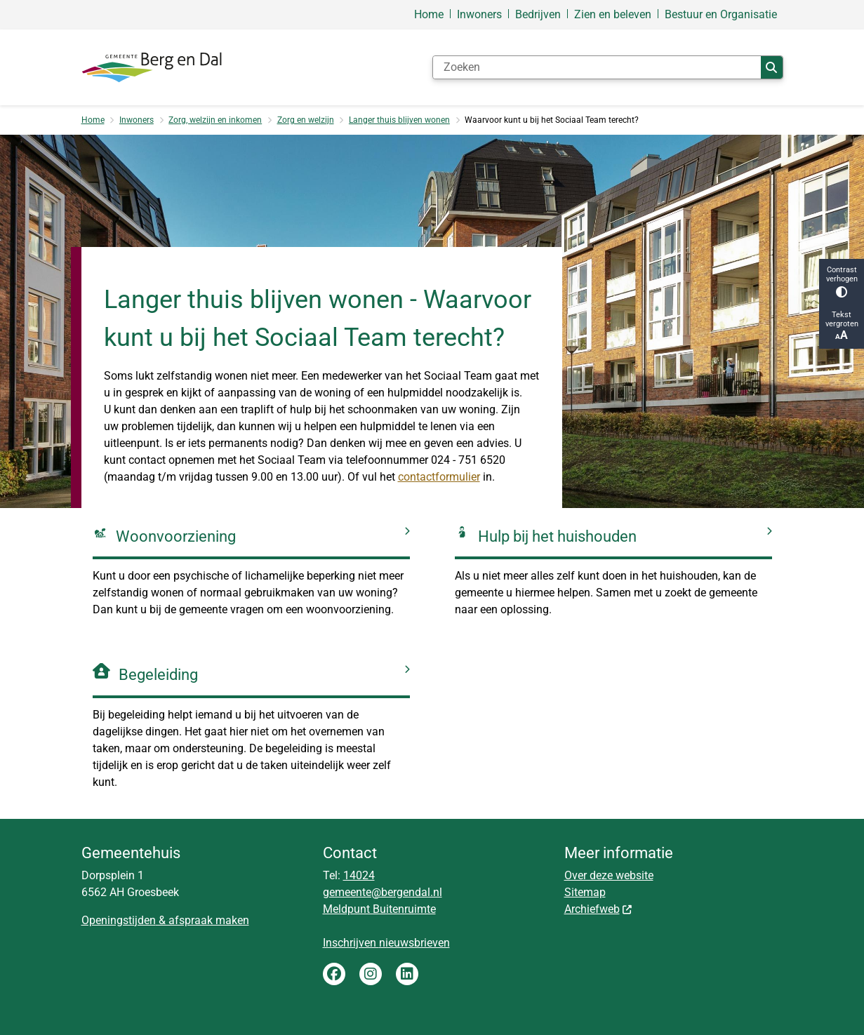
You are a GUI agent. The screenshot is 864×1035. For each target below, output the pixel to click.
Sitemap (585, 892)
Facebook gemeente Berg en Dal (334, 974)
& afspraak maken (202, 920)
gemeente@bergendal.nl (382, 892)
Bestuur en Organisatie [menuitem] (721, 14)
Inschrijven (351, 942)
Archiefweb (598, 909)
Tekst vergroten (841, 326)
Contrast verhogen (841, 281)
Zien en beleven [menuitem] (612, 14)
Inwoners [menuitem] (479, 14)
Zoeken (771, 67)
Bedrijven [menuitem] (538, 14)
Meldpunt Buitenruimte (379, 909)
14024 (359, 875)
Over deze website (608, 875)
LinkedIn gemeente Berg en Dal (407, 974)
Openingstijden (118, 920)
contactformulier (439, 476)
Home (93, 120)
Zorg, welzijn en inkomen (215, 120)
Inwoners (136, 120)
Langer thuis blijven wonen (399, 120)
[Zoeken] (597, 67)
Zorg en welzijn (305, 120)
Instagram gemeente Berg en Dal (370, 974)
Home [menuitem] (429, 14)
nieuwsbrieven (414, 942)
